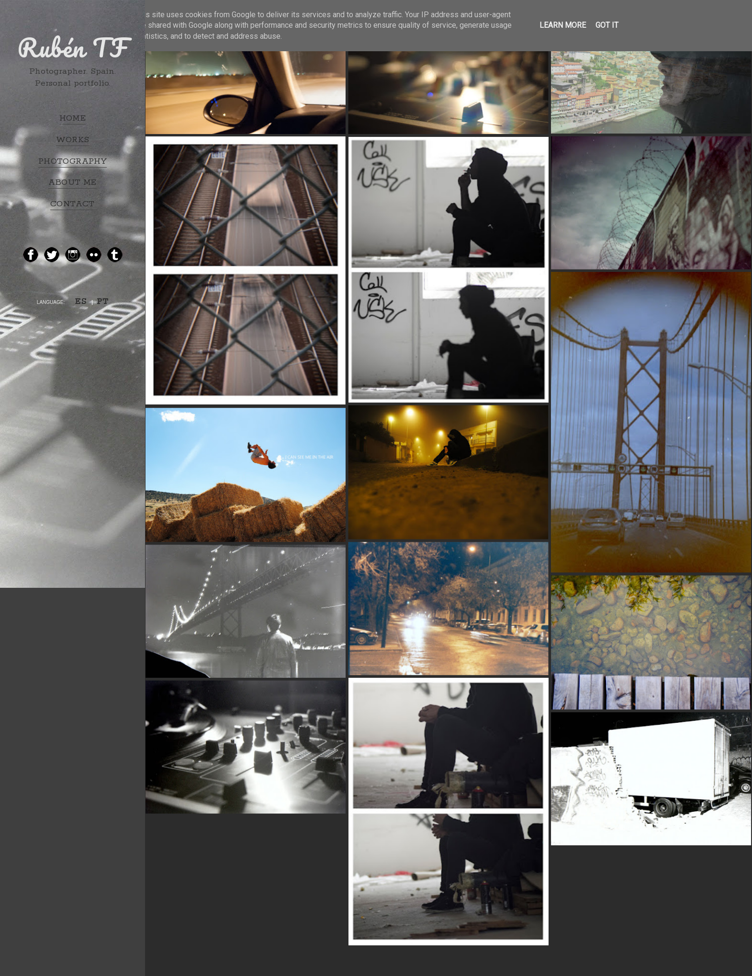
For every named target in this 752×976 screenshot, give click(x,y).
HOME (72, 118)
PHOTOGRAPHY (72, 161)
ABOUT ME (72, 182)
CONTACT (72, 204)
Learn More (562, 25)
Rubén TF (72, 47)
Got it (606, 25)
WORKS (73, 140)
